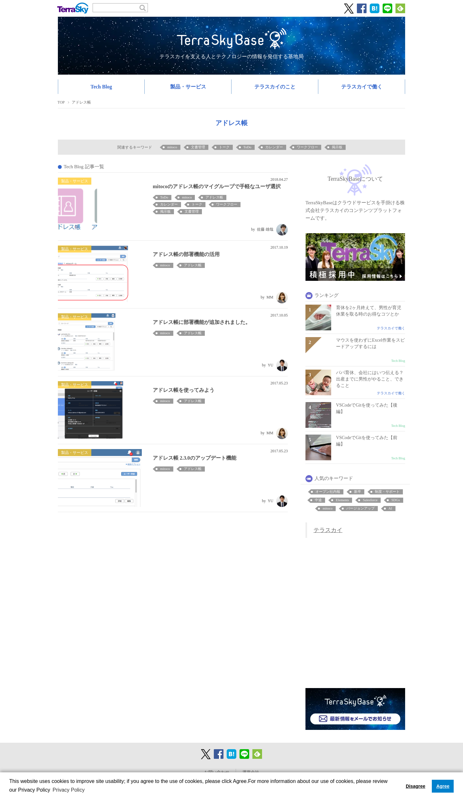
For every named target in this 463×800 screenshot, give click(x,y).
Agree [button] (442, 786)
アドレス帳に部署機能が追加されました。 (201, 322)
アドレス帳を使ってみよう (183, 390)
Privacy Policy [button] (69, 790)
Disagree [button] (415, 786)
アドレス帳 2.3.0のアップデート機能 (194, 458)
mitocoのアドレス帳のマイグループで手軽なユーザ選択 (217, 186)
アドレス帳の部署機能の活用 (186, 254)
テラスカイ (327, 530)
